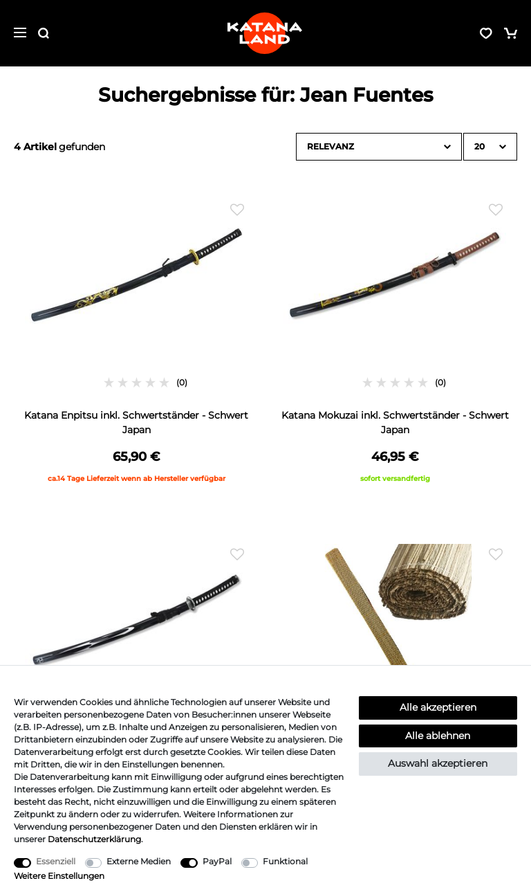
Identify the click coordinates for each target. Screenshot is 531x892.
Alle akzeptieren (438, 707)
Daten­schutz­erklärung (94, 839)
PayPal (217, 861)
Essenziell (55, 861)
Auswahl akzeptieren (437, 763)
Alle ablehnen (437, 735)
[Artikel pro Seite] (490, 147)
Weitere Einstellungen (59, 876)
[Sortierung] (379, 147)
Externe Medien (138, 861)
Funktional (285, 861)
